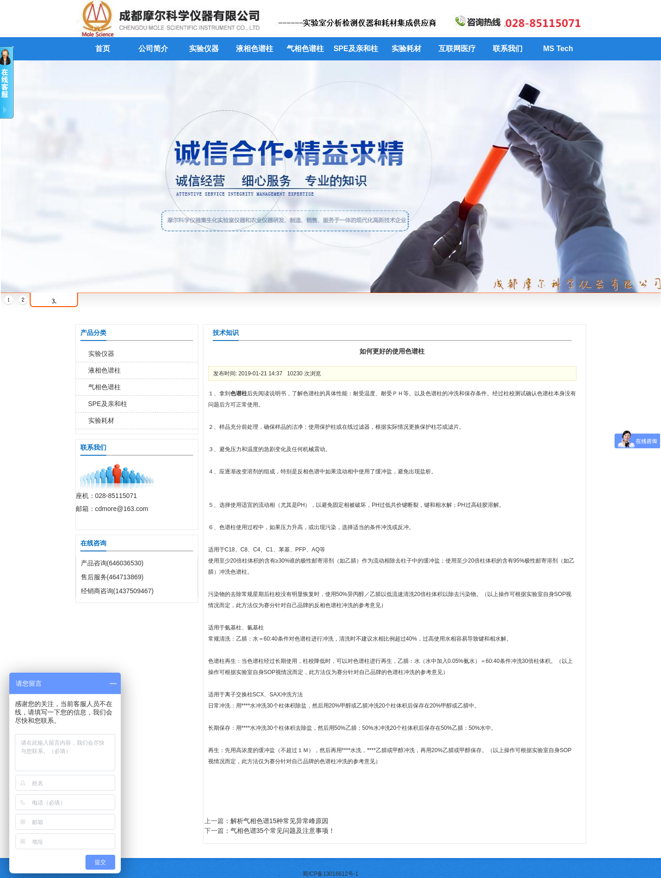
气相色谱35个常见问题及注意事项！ (282, 830)
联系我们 (508, 48)
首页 (102, 48)
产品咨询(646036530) (112, 563)
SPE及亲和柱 (356, 48)
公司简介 (153, 48)
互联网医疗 (457, 48)
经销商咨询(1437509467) (117, 591)
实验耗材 (406, 48)
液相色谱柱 (254, 48)
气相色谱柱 (305, 48)
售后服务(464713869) (112, 577)
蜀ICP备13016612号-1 (330, 874)
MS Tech (558, 48)
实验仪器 (204, 48)
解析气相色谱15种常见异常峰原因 (279, 821)
